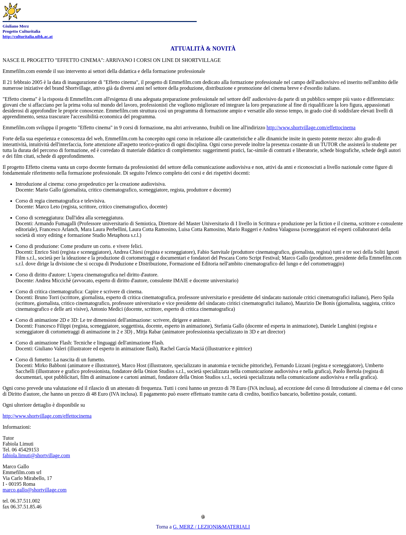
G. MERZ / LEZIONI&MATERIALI (211, 526)
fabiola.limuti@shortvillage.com (36, 455)
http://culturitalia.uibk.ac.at (28, 36)
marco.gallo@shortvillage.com (35, 490)
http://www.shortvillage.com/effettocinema (311, 127)
